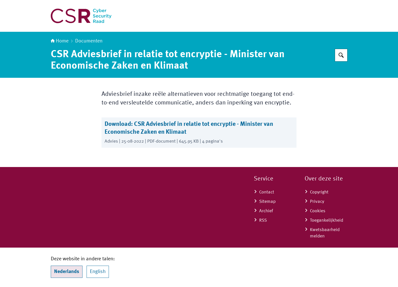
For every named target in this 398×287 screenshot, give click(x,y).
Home (60, 41)
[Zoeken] (341, 55)
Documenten (89, 41)
